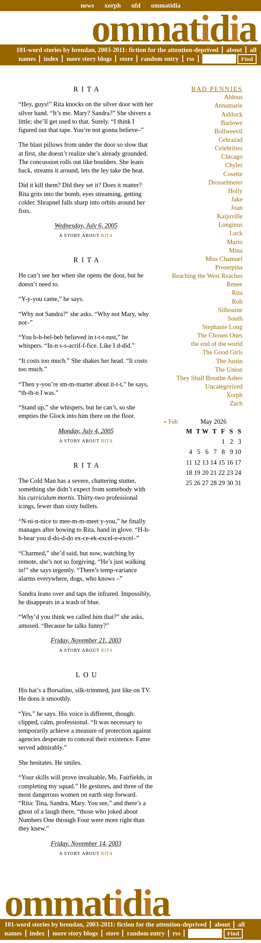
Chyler (233, 165)
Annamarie (228, 105)
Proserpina (229, 267)
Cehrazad (230, 139)
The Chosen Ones (219, 335)
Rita (87, 89)
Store (126, 58)
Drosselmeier (226, 182)
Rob (237, 301)
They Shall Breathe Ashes (209, 377)
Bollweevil (228, 131)
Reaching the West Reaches (207, 275)
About (234, 49)
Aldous (233, 96)
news (87, 5)
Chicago (232, 156)
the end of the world (217, 343)
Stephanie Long (222, 326)
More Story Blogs (89, 58)
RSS (191, 58)
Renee (235, 284)
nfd (136, 5)
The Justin (229, 361)
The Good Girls (222, 352)
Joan (236, 207)
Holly (235, 190)
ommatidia (165, 5)
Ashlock (232, 114)
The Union (229, 369)
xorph (112, 5)
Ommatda (174, 28)
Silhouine (230, 309)
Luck (236, 233)
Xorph (234, 394)
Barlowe (232, 122)
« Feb (171, 421)
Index (51, 58)
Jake (237, 199)
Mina (235, 250)
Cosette (232, 173)
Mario (234, 241)
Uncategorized (224, 386)
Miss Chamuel (224, 258)
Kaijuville (230, 216)
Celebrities (228, 148)
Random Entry (160, 58)
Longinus (230, 224)
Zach (236, 403)
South (235, 318)
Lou (88, 674)
